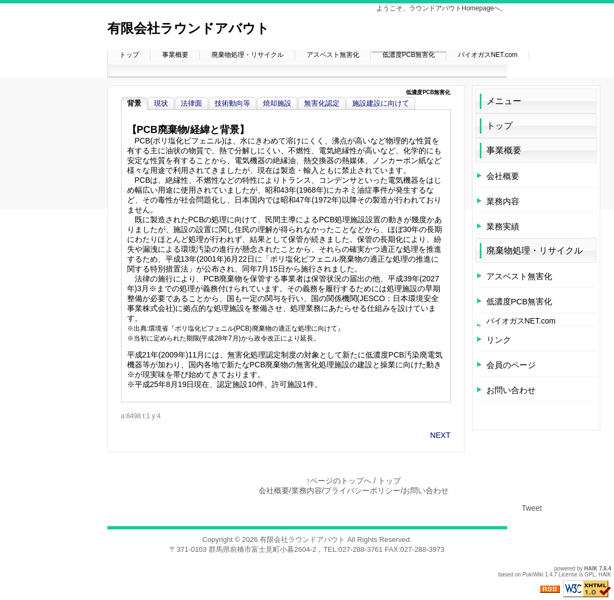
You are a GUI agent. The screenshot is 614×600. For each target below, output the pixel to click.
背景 (134, 103)
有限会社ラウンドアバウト (188, 28)
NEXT (440, 435)
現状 (161, 103)
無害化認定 (322, 103)
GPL (589, 575)
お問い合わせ (511, 390)
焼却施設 (277, 103)
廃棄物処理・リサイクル (247, 55)
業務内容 (502, 201)
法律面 (191, 103)
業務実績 (502, 226)
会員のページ (511, 365)
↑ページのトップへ (338, 480)
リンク (498, 339)
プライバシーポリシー (362, 490)
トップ (129, 55)
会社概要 (502, 176)
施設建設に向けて (380, 103)
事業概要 (175, 55)
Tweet (531, 508)
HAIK (591, 569)
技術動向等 (232, 103)
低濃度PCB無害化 (408, 55)
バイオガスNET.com (488, 55)
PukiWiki (533, 575)
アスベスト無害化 (333, 55)
